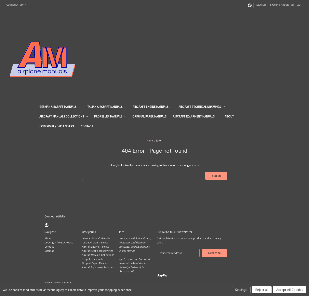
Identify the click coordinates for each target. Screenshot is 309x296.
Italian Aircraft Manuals (106, 107)
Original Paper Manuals (149, 116)
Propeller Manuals (110, 116)
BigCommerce (63, 282)
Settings (241, 290)
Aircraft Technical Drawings (202, 107)
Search (261, 4)
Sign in (274, 4)
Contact (87, 126)
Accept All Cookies (289, 290)
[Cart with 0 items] (299, 5)
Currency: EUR (16, 4)
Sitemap (49, 251)
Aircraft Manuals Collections (63, 116)
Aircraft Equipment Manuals (195, 116)
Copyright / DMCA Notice (56, 126)
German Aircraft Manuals (59, 107)
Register (288, 4)
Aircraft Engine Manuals (152, 107)
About (229, 116)
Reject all (261, 290)
